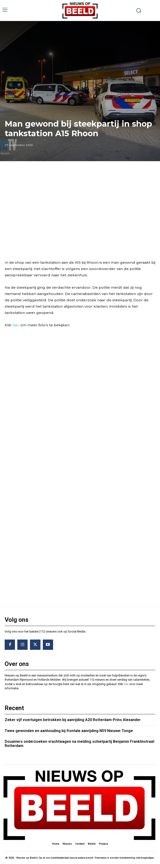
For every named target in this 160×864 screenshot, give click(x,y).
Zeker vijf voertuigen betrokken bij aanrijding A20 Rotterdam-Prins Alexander (73, 720)
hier (15, 325)
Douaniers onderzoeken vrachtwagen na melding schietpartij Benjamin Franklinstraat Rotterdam (79, 743)
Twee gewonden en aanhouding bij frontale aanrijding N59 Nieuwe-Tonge (69, 731)
